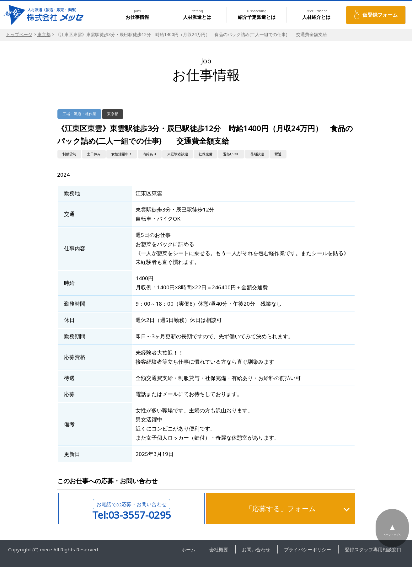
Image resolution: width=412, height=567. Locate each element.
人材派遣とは (197, 14)
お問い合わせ (256, 549)
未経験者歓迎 (177, 154)
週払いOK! (231, 154)
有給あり (150, 154)
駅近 (278, 154)
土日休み (94, 154)
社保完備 (205, 154)
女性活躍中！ (121, 154)
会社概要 (218, 549)
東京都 (44, 34)
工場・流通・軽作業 (79, 113)
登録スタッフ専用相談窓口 (373, 549)
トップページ (19, 34)
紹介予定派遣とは (257, 14)
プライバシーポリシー (307, 549)
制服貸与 (69, 154)
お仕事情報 (137, 14)
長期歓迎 (257, 154)
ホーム (188, 549)
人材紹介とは (316, 14)
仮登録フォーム (380, 14)
